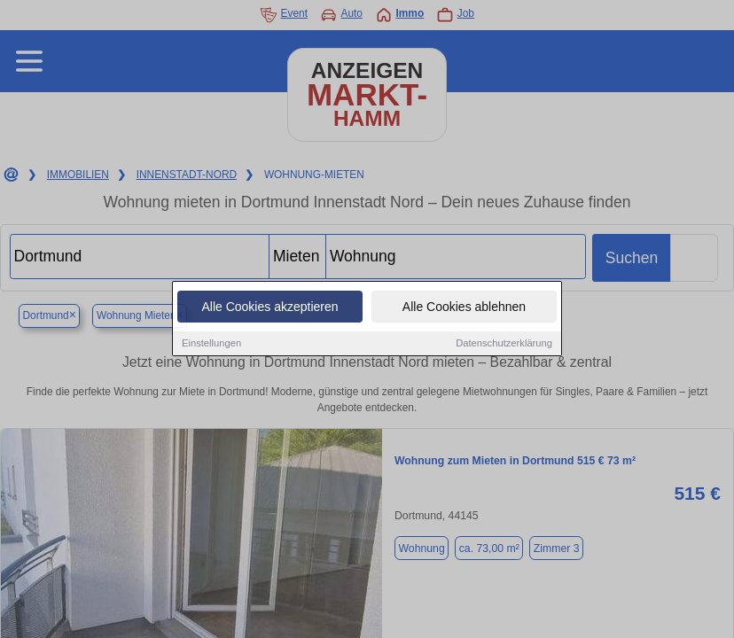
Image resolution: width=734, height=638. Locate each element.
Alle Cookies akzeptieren (269, 308)
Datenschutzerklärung (504, 344)
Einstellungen (211, 344)
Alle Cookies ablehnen (464, 308)
